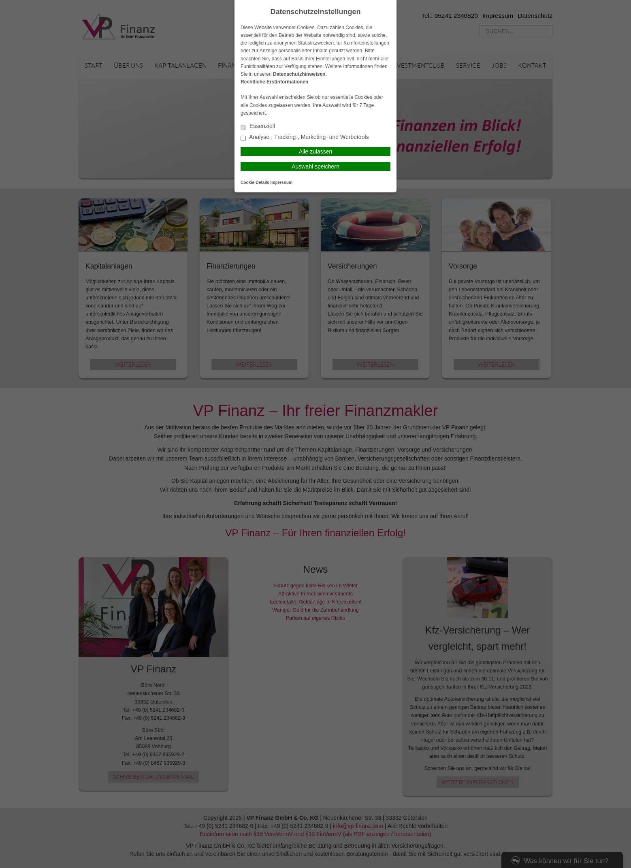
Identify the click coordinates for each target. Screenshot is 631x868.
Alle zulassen (316, 151)
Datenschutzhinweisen (299, 74)
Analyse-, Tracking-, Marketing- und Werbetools (305, 137)
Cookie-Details (255, 182)
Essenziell (258, 126)
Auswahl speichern (315, 166)
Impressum (281, 182)
